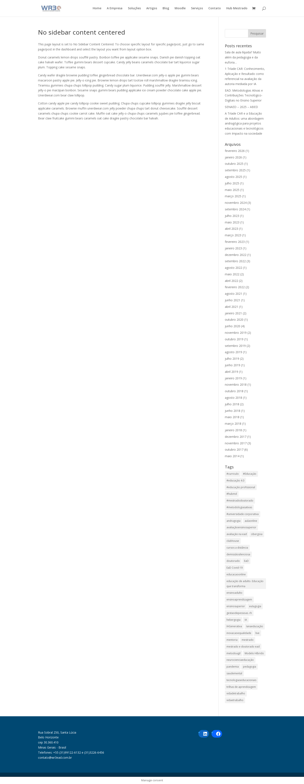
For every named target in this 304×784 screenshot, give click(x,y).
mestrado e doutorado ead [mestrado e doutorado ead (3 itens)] (243, 646)
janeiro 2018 (233, 430)
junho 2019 (232, 365)
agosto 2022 (233, 268)
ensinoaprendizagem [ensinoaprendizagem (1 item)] (239, 599)
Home (97, 8)
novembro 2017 (236, 443)
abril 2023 (231, 229)
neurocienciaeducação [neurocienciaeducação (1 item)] (240, 660)
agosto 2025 (233, 177)
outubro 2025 (234, 164)
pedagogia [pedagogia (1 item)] (249, 666)
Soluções (134, 8)
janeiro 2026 (233, 157)
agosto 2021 (233, 294)
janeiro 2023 (233, 248)
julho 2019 (232, 359)
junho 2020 (232, 326)
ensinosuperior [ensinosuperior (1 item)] (236, 606)
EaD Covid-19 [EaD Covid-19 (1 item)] (235, 567)
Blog (166, 8)
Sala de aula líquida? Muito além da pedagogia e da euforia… (243, 57)
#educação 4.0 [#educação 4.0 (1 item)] (235, 480)
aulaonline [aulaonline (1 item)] (251, 521)
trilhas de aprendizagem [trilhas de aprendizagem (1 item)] (241, 687)
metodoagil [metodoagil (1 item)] (233, 653)
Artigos (151, 8)
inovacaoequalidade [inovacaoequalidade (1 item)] (239, 633)
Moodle (180, 8)
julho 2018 (232, 404)
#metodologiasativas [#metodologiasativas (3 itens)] (239, 507)
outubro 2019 (234, 339)
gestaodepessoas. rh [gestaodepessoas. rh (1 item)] (239, 613)
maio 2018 (232, 417)
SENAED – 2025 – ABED (241, 107)
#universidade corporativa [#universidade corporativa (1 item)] (243, 514)
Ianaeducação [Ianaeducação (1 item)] (254, 626)
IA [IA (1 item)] (246, 620)
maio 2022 (232, 274)
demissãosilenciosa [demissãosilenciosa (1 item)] (238, 554)
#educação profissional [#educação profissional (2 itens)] (241, 487)
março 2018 (233, 424)
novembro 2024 (236, 203)
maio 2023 (232, 222)
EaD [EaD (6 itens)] (246, 561)
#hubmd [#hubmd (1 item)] (232, 494)
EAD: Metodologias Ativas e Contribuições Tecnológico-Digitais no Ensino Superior (244, 95)
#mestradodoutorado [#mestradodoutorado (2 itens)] (240, 500)
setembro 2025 (235, 170)
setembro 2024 (235, 209)
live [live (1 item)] (257, 633)
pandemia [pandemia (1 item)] (233, 666)
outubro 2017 (234, 449)
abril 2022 (231, 281)
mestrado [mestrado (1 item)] (248, 640)
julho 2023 (232, 216)
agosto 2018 (233, 398)
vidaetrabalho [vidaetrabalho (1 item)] (235, 700)
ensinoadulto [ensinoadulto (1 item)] (234, 593)
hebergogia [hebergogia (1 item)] (233, 620)
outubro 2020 (234, 320)
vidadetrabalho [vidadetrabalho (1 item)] (236, 693)
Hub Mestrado (236, 8)
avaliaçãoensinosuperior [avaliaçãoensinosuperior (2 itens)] (241, 527)
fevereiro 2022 (235, 287)
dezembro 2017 (235, 437)
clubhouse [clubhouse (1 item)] (233, 541)
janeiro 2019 (233, 378)
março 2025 (233, 196)
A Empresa (114, 8)
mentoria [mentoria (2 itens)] (232, 640)
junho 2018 (232, 411)
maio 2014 (232, 456)
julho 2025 (232, 183)
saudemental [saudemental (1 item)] (234, 673)
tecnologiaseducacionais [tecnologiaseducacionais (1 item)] (241, 680)
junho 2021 (232, 300)
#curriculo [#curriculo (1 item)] (233, 474)
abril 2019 (231, 372)
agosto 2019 (233, 352)
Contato (214, 8)
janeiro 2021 (233, 313)
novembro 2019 (236, 333)
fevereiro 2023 (235, 242)
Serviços (197, 8)
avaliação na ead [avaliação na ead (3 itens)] (237, 534)
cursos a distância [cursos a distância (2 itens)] (237, 547)
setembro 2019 (235, 346)
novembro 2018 (236, 385)
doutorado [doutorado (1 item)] (233, 561)
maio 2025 (232, 190)
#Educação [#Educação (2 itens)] (249, 474)
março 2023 (233, 235)
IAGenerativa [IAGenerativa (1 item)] (234, 626)
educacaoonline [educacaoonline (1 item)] (236, 574)
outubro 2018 (234, 391)
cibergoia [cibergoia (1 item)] (256, 534)
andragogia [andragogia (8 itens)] (233, 521)
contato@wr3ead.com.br (55, 758)
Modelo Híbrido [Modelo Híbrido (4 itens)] (254, 653)
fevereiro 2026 (235, 151)
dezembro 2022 (235, 255)
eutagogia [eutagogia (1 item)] (255, 606)
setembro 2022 (235, 261)
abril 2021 (231, 307)
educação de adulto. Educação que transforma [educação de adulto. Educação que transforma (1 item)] (245, 583)
